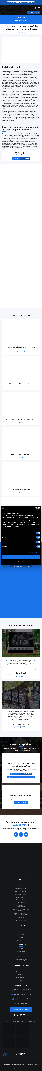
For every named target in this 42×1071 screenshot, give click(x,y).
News (20, 980)
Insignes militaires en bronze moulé (21, 906)
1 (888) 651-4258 (33, 12)
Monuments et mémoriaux (21, 883)
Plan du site (14, 1066)
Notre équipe (21, 932)
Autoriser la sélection (21, 561)
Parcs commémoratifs (21, 891)
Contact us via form (21, 999)
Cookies (32, 1066)
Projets (21, 948)
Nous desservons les (23, 1054)
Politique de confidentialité (23, 1066)
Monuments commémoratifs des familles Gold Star (21, 914)
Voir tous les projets (21, 20)
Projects (21, 969)
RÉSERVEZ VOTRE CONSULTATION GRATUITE (21, 777)
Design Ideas (21, 974)
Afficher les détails (32, 552)
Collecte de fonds (21, 954)
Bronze (21, 886)
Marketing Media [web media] (24, 1068)
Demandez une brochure (21, 802)
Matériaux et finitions (21, 920)
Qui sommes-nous (21, 929)
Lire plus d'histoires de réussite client (21, 566)
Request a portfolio (21, 1003)
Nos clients (21, 934)
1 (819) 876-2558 (21, 994)
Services (21, 937)
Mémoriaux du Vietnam (21, 894)
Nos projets (16, 158)
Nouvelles (21, 957)
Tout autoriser (21, 557)
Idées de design (21, 951)
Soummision (14, 774)
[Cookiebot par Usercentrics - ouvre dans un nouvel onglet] (33, 508)
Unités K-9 (21, 917)
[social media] (14, 1014)
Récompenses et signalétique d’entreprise (21, 910)
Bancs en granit (21, 902)
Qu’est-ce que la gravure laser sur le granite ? (21, 960)
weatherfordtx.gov (21, 155)
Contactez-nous (25, 158)
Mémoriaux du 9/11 (21, 897)
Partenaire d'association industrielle (21, 1021)
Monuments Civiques (21, 900)
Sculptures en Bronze (21, 888)
